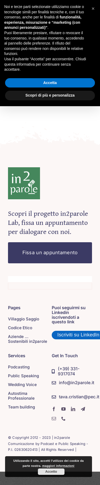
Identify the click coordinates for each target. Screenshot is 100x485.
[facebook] (54, 409)
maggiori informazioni (58, 465)
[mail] (54, 418)
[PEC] (75, 397)
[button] (93, 8)
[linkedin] (73, 409)
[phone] (63, 418)
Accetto (51, 472)
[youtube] (63, 409)
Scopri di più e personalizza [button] (49, 95)
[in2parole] (24, 169)
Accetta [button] (50, 83)
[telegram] (83, 409)
